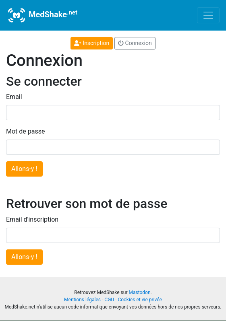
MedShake (41, 15)
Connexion (135, 43)
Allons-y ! (24, 169)
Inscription (91, 43)
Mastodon (139, 292)
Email (14, 97)
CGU (109, 299)
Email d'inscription (32, 219)
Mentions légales (82, 299)
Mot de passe (25, 131)
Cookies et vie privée (140, 299)
